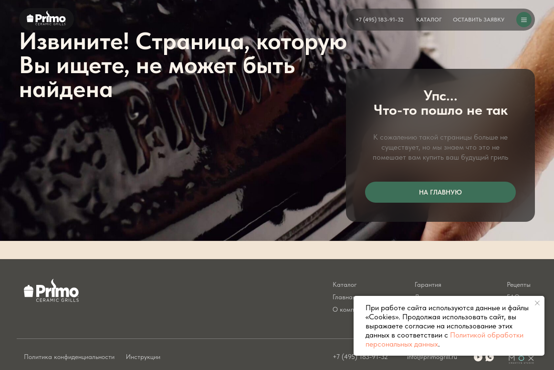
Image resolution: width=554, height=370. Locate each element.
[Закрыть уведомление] (537, 303)
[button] (478, 19)
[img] (489, 357)
